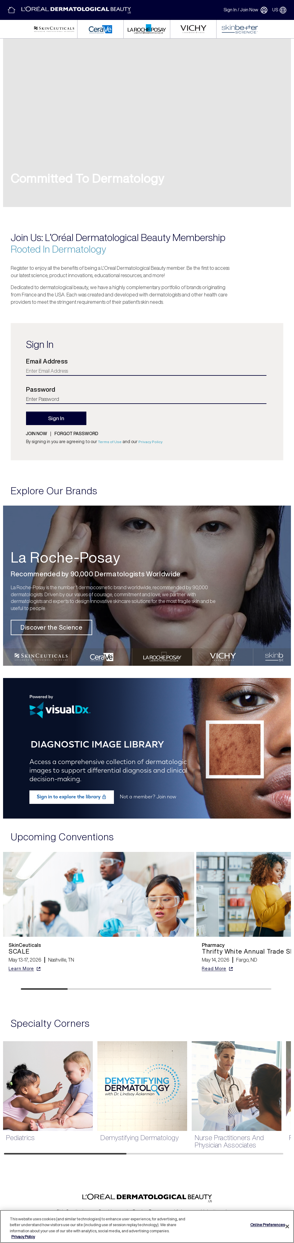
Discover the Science (51, 627)
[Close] (287, 1226)
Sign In (230, 10)
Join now (36, 433)
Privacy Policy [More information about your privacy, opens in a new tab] (23, 1237)
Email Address (47, 361)
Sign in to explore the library (72, 797)
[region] (147, 1226)
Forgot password (76, 433)
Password (40, 389)
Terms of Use (110, 441)
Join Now (249, 10)
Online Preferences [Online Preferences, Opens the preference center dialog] (267, 1225)
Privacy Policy (150, 441)
